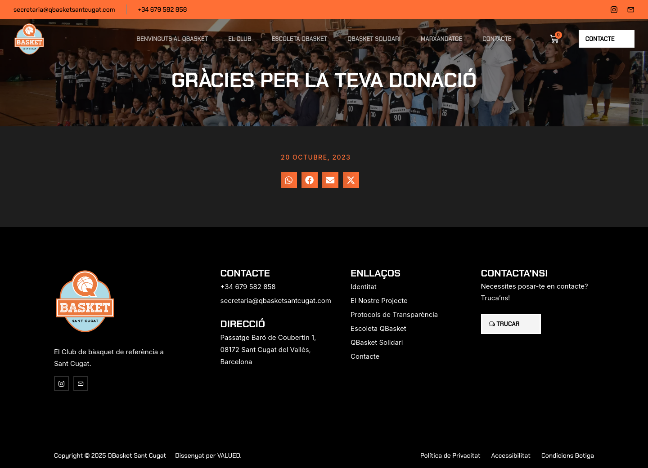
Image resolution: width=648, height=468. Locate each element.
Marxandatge (441, 39)
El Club (239, 39)
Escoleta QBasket (300, 39)
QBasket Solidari (373, 39)
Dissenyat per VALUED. (208, 455)
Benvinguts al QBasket (172, 39)
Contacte (496, 39)
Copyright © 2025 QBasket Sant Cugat (110, 455)
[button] (289, 180)
